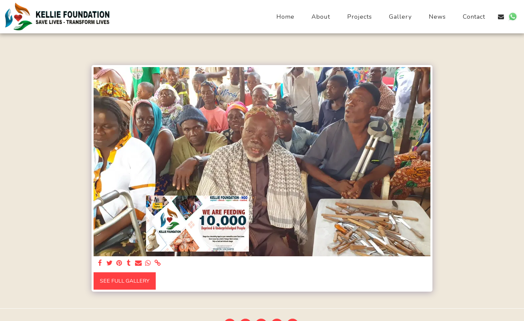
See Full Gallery (124, 281)
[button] (501, 17)
